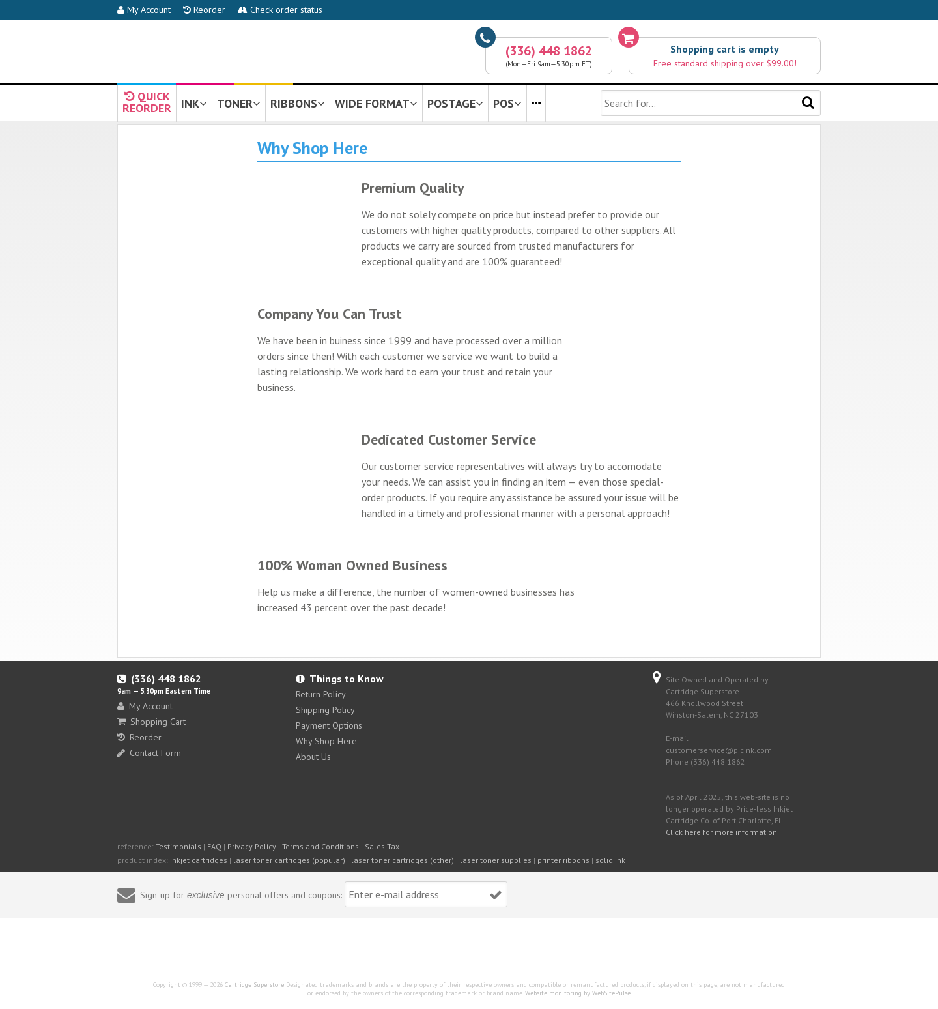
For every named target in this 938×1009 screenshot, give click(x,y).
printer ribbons (563, 860)
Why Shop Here (326, 741)
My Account (144, 10)
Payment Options (329, 725)
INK (194, 103)
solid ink (610, 860)
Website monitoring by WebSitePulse (578, 993)
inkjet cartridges (198, 860)
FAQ (214, 846)
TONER (239, 103)
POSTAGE (455, 103)
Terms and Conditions (320, 846)
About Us (313, 757)
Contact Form (149, 753)
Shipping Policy (325, 710)
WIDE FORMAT (376, 103)
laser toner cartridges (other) (402, 860)
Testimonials (178, 846)
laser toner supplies (496, 860)
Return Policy (321, 694)
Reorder (204, 10)
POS (507, 103)
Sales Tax (382, 846)
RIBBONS (297, 103)
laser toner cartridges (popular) (289, 860)
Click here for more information (721, 832)
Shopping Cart (151, 721)
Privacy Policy (251, 846)
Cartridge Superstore (254, 984)
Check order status (280, 10)
